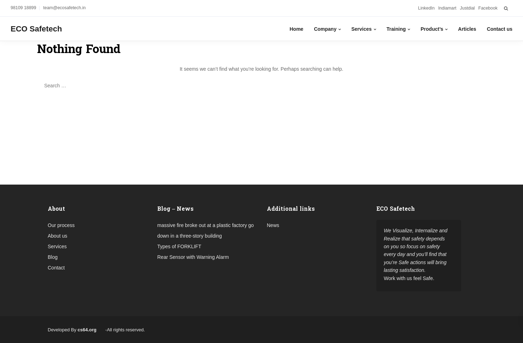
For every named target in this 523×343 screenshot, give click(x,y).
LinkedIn (426, 8)
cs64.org (87, 329)
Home (296, 29)
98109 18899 (23, 7)
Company (325, 29)
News (273, 225)
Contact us (499, 29)
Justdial (467, 8)
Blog (53, 257)
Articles (467, 29)
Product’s (432, 29)
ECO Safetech (36, 28)
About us (57, 236)
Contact (56, 268)
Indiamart (447, 8)
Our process (61, 225)
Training (396, 29)
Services (361, 29)
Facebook (488, 8)
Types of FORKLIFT (179, 246)
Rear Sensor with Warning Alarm (193, 257)
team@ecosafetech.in (64, 7)
